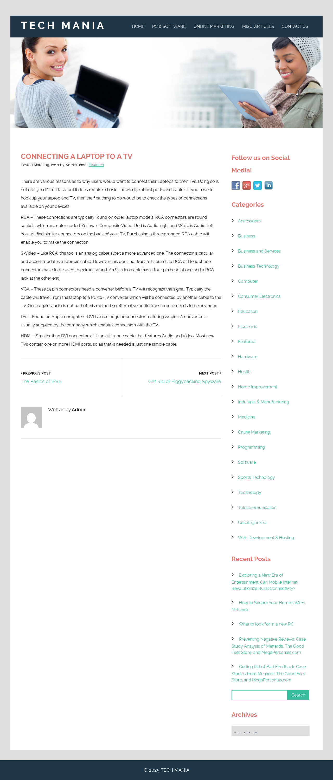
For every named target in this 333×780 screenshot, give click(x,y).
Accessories (249, 220)
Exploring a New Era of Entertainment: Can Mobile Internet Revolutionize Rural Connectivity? (264, 582)
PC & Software (169, 26)
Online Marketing (214, 26)
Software (247, 462)
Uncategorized (252, 522)
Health (244, 371)
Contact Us (295, 26)
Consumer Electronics (259, 296)
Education (248, 311)
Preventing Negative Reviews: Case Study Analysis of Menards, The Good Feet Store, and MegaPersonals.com (269, 646)
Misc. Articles (258, 26)
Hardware (247, 356)
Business (246, 236)
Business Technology (258, 266)
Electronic (247, 326)
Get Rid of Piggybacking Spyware (184, 381)
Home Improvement (257, 386)
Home (138, 26)
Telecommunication (257, 507)
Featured (96, 165)
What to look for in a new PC (266, 624)
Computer (248, 281)
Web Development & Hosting (266, 537)
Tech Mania (63, 26)
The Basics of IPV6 (41, 381)
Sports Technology (256, 477)
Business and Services (259, 251)
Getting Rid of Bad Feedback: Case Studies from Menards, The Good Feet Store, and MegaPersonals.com (269, 673)
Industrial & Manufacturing (263, 401)
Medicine (246, 417)
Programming (251, 447)
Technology (249, 492)
